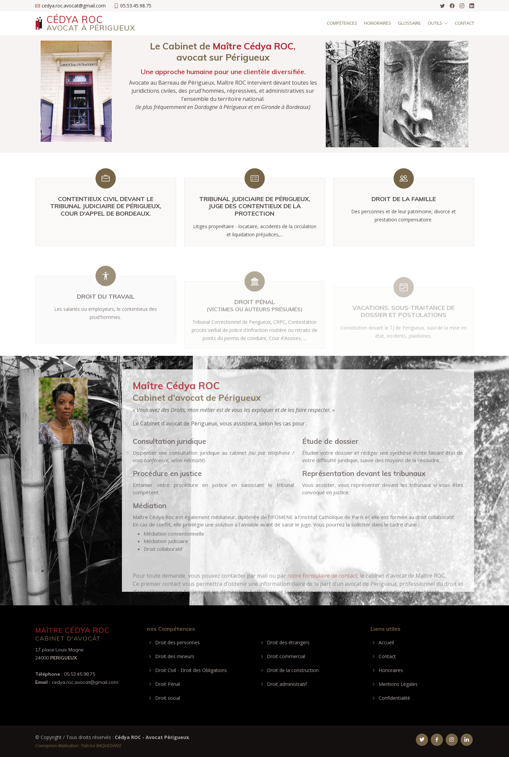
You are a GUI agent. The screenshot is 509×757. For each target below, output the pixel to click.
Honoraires (377, 23)
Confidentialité (394, 698)
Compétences (342, 23)
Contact (464, 23)
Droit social (167, 698)
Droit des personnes (177, 642)
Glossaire (409, 23)
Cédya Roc (90, 23)
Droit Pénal (167, 684)
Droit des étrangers (288, 642)
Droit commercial (286, 656)
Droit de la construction (293, 670)
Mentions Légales (398, 684)
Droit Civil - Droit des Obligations (191, 670)
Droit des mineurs (174, 656)
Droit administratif (287, 684)
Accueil (386, 642)
